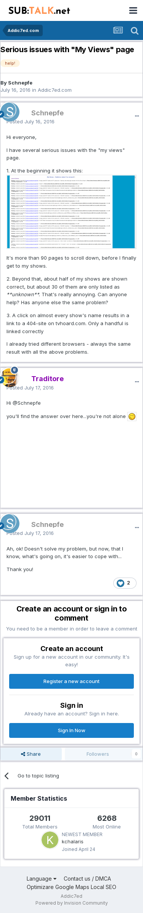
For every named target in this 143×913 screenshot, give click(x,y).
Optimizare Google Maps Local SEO (71, 887)
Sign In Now (71, 730)
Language (41, 878)
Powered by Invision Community (71, 903)
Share (31, 754)
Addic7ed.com (55, 90)
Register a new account (71, 681)
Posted (30, 121)
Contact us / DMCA (87, 878)
